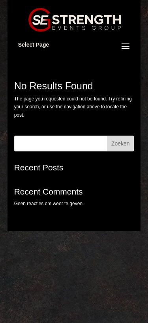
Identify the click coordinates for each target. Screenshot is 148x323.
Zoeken (120, 143)
